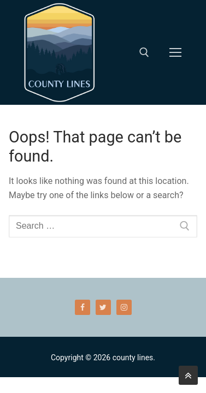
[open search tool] (144, 52)
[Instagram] (124, 307)
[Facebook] (82, 307)
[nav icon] (175, 52)
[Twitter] (103, 307)
